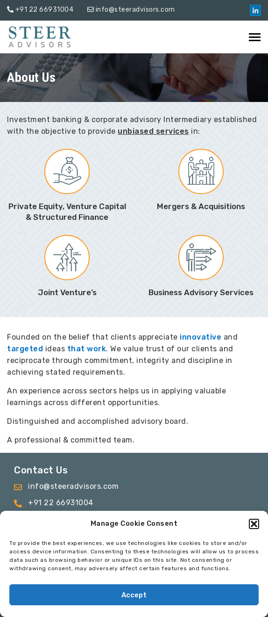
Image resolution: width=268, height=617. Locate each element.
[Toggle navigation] (255, 37)
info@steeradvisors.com (135, 10)
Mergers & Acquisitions (201, 206)
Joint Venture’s (67, 292)
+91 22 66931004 (44, 10)
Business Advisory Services (201, 292)
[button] (254, 524)
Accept (134, 595)
